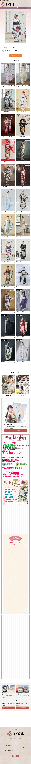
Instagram (26, 3)
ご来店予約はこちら (23, 3)
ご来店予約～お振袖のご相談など (8, 750)
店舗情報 (22, 750)
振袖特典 (8, 747)
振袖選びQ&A (22, 747)
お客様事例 (8, 745)
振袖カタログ (22, 745)
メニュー (29, 3)
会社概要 (8, 752)
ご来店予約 (15, 55)
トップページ (8, 742)
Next (29, 385)
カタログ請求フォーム (15, 430)
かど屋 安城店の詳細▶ (23, 707)
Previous (1, 385)
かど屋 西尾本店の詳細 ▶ (8, 707)
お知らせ (22, 742)
